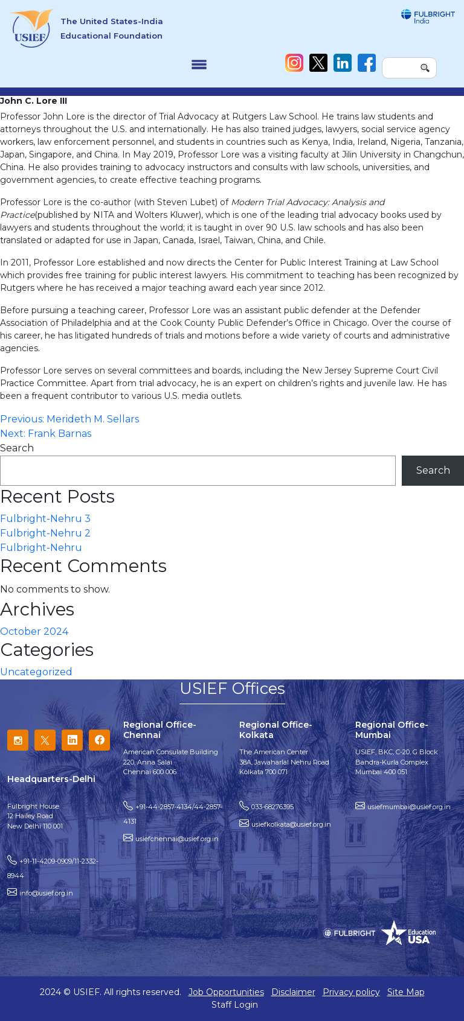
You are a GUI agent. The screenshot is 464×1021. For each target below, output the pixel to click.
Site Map (406, 992)
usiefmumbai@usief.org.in (409, 807)
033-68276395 (272, 807)
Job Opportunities (226, 992)
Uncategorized (36, 672)
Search (17, 448)
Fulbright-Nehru (41, 547)
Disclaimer (293, 992)
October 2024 (34, 631)
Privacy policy (351, 992)
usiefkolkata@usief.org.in (291, 824)
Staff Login (234, 1004)
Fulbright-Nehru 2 (45, 533)
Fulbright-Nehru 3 (45, 518)
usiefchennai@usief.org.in (177, 839)
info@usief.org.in (46, 893)
